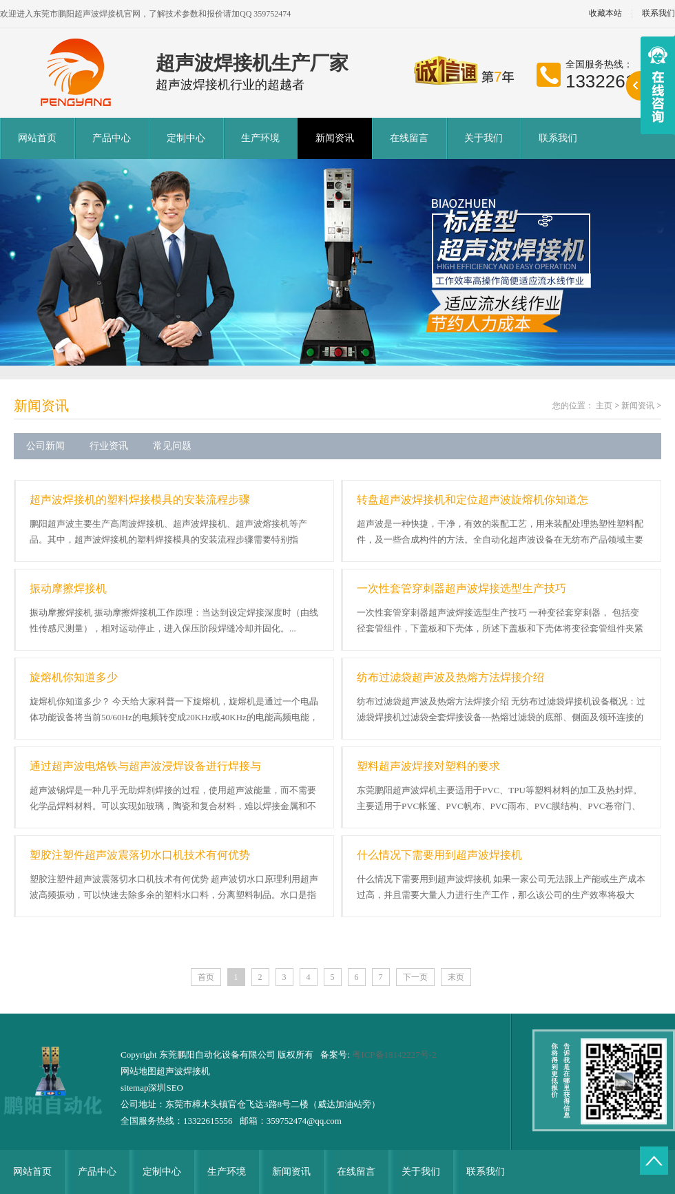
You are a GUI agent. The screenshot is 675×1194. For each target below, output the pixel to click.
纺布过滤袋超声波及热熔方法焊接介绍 (450, 677)
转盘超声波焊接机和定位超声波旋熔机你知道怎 (472, 499)
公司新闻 (45, 446)
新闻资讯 (334, 138)
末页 (456, 977)
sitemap (134, 1087)
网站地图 (138, 1071)
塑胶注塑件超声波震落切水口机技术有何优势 (140, 855)
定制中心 (186, 138)
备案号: (336, 1054)
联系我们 (558, 138)
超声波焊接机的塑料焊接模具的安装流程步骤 (140, 499)
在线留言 (409, 138)
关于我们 (483, 138)
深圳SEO (165, 1087)
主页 (604, 405)
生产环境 (260, 138)
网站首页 (37, 138)
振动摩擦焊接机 (68, 588)
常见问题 (172, 446)
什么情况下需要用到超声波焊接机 (439, 855)
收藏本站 (605, 13)
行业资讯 (109, 446)
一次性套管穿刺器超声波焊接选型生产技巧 (461, 588)
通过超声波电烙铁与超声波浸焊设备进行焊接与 (145, 766)
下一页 (415, 977)
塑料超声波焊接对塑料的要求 (428, 766)
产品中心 (111, 138)
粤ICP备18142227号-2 (394, 1054)
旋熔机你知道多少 (74, 677)
